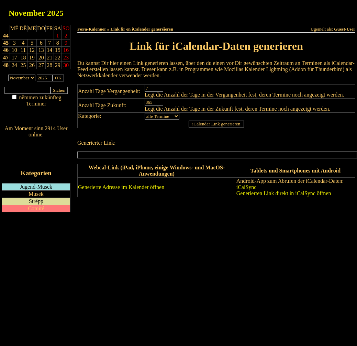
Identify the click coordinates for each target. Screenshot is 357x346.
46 (6, 50)
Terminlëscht (293, 11)
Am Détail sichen (36, 110)
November (27, 13)
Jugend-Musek (36, 187)
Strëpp (36, 201)
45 (6, 43)
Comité (36, 208)
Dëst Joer (254, 11)
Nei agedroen (36, 117)
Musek (36, 194)
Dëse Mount (216, 11)
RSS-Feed (36, 153)
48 (6, 65)
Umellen (216, 17)
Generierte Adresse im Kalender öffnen (121, 187)
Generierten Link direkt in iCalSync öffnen (283, 193)
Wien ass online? (36, 141)
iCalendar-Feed (36, 160)
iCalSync (246, 187)
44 (6, 35)
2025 (55, 13)
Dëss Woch (177, 11)
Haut (139, 11)
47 (6, 57)
